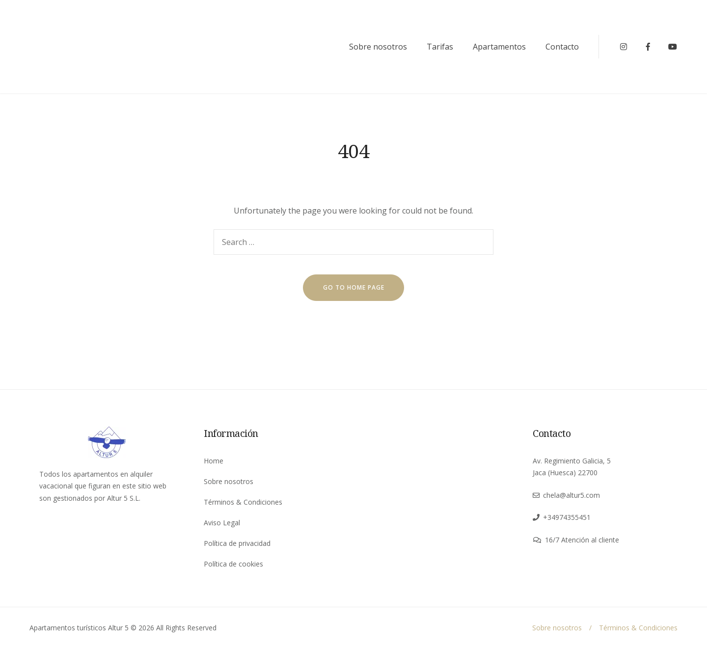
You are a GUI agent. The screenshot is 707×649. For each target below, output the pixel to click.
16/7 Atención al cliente (582, 539)
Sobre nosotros (378, 46)
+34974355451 (567, 517)
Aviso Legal (222, 522)
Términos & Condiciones (243, 502)
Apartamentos (499, 46)
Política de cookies (233, 563)
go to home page (353, 287)
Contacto (562, 46)
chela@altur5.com (571, 495)
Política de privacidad (237, 543)
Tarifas (440, 46)
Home (213, 460)
